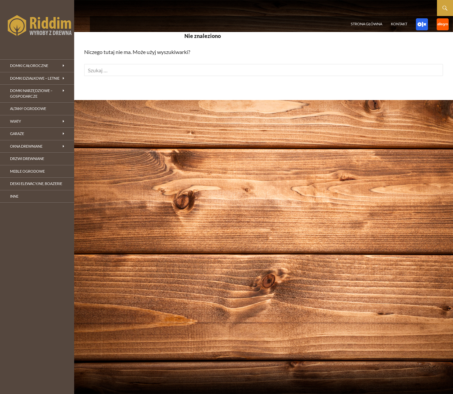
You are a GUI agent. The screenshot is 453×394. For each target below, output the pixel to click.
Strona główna (366, 24)
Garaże (17, 133)
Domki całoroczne (29, 65)
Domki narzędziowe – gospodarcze (31, 93)
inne (14, 196)
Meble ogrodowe (27, 171)
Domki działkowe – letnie (34, 78)
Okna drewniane (26, 146)
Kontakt (399, 24)
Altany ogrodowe (28, 108)
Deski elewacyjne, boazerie (36, 183)
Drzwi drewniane (27, 158)
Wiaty (15, 121)
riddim (37, 26)
